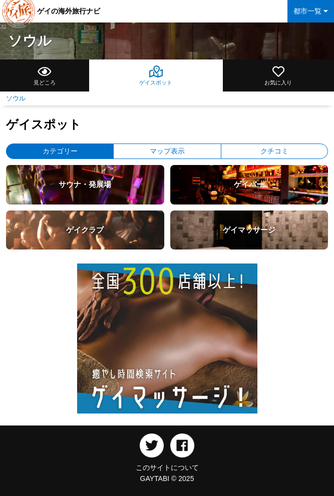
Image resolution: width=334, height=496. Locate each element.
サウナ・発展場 (85, 184)
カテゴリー (60, 151)
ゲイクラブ (85, 230)
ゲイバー (249, 184)
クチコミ (274, 151)
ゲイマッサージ (249, 230)
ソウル (30, 40)
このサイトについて (167, 468)
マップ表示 (167, 151)
